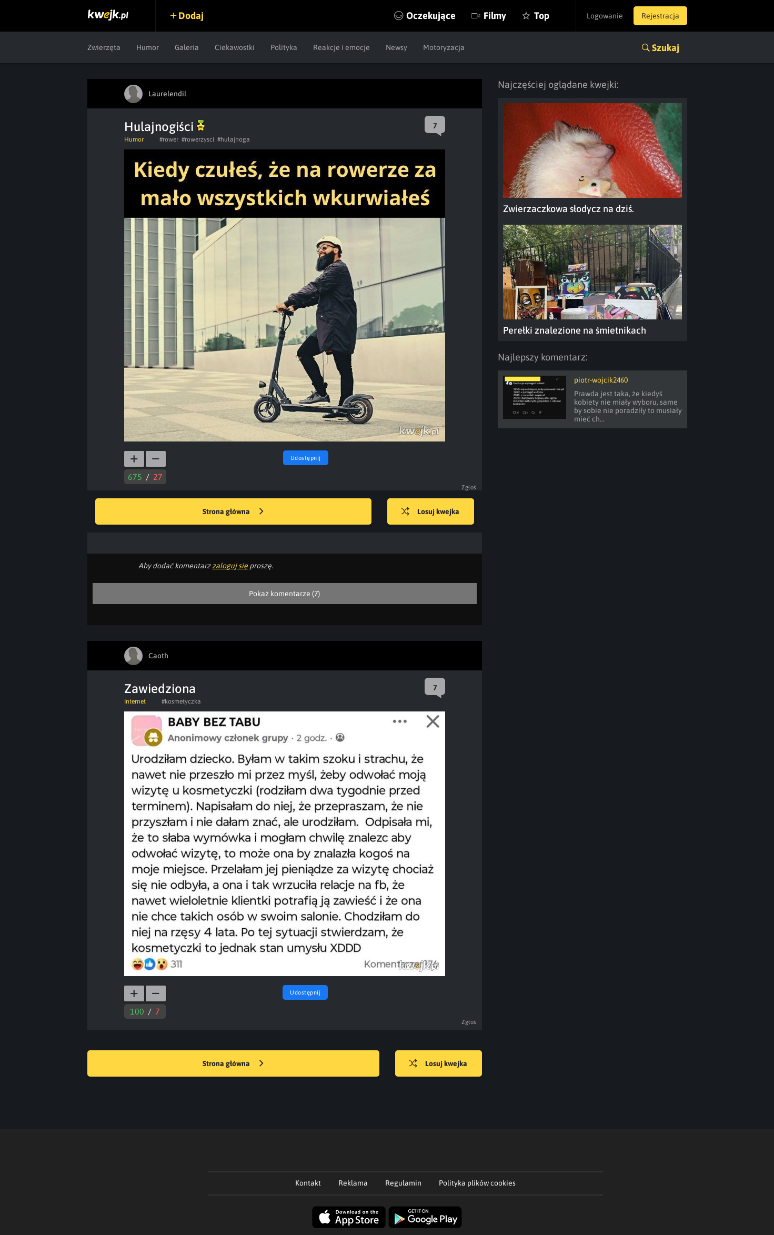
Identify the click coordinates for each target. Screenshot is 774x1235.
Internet (135, 701)
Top (541, 15)
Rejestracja (660, 16)
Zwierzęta (103, 47)
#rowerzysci (198, 139)
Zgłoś (469, 487)
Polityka (283, 47)
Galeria (187, 47)
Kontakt (308, 1183)
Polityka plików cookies (477, 1183)
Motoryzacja (444, 47)
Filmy (495, 15)
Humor (147, 47)
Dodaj (191, 15)
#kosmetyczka (181, 701)
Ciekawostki (235, 47)
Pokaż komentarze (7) (284, 593)
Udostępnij (305, 458)
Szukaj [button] (665, 47)
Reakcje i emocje (341, 47)
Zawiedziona (160, 688)
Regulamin (403, 1183)
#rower (168, 139)
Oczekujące (431, 15)
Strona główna (233, 512)
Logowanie (605, 16)
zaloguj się (230, 565)
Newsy (396, 47)
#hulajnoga (233, 139)
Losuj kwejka (430, 512)
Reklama (353, 1183)
